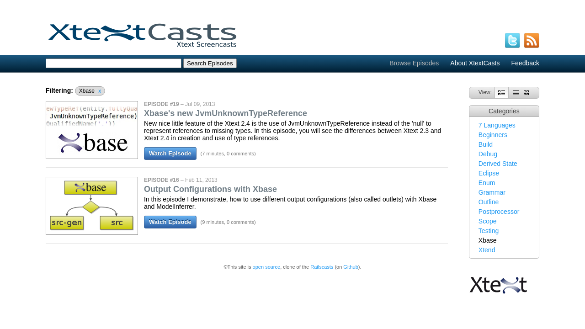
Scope (488, 221)
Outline (489, 202)
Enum (487, 182)
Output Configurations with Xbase (210, 189)
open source (267, 267)
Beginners (493, 134)
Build (486, 144)
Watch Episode (170, 153)
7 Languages (497, 125)
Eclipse (489, 173)
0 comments (240, 153)
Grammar (492, 192)
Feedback (525, 63)
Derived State (498, 163)
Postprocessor (499, 211)
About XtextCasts (475, 63)
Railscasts (321, 267)
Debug (488, 154)
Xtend (487, 250)
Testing (489, 230)
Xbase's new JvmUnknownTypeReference (225, 113)
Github (350, 267)
